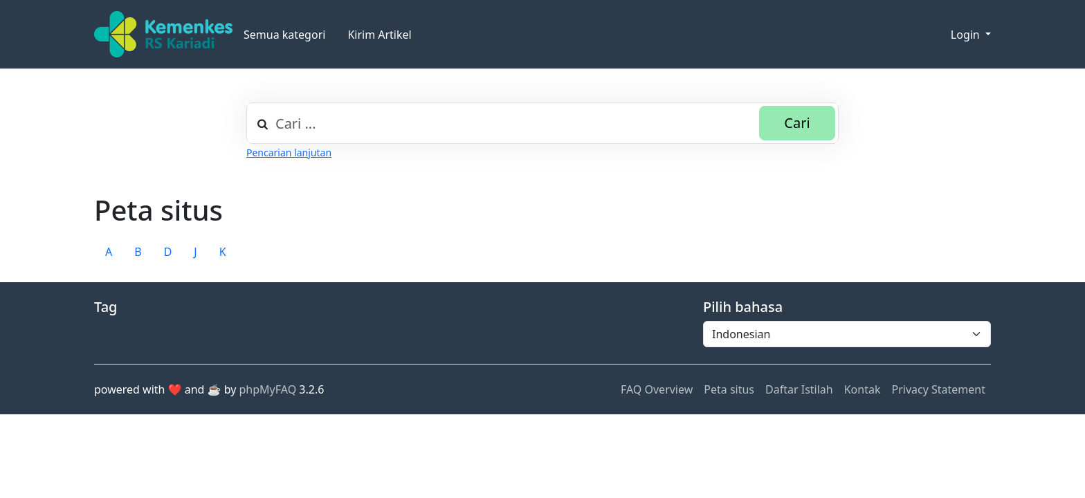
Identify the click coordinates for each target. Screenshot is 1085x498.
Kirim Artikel (379, 34)
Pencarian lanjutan (288, 152)
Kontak (862, 389)
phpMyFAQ (268, 389)
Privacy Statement (938, 389)
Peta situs (729, 389)
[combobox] (542, 123)
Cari (797, 122)
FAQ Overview (657, 389)
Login (967, 34)
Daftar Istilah (799, 389)
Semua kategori (284, 34)
